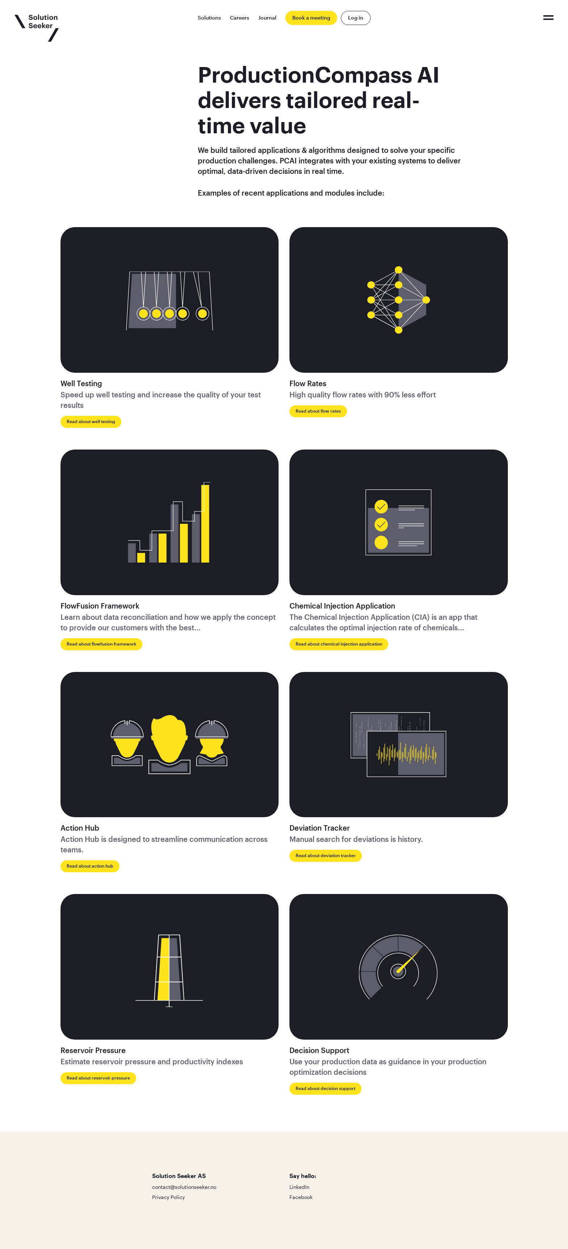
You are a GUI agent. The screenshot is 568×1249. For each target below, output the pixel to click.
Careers (239, 17)
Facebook (301, 1197)
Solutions (209, 17)
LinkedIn (299, 1187)
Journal (267, 17)
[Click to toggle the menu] (548, 17)
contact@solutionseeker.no (184, 1187)
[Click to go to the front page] (36, 28)
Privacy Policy (168, 1197)
